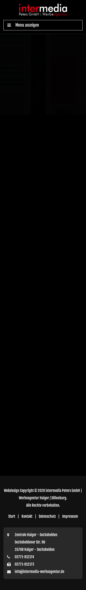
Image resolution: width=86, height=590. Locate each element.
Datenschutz (47, 516)
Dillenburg (58, 498)
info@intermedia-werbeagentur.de (39, 571)
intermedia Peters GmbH (63, 490)
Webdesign (11, 490)
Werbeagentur (29, 498)
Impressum (70, 516)
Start (11, 516)
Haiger (44, 498)
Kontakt (27, 516)
